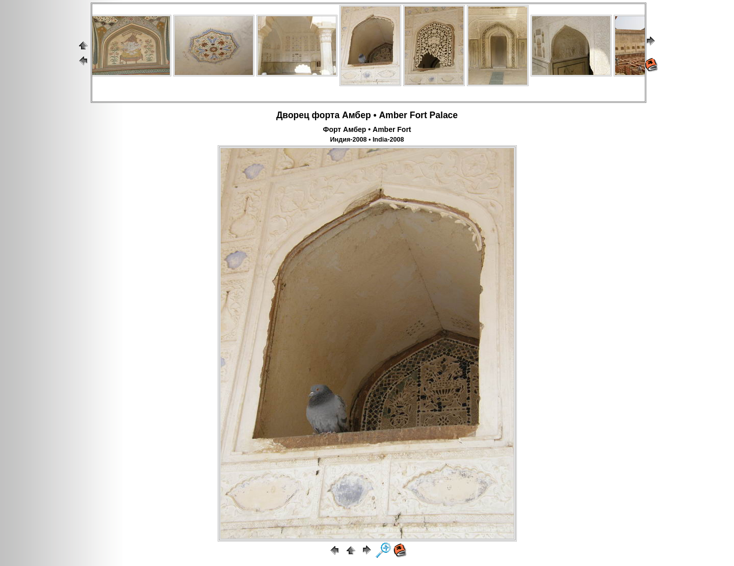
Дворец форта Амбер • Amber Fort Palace (367, 115)
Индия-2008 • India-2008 (367, 139)
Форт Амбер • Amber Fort (367, 129)
